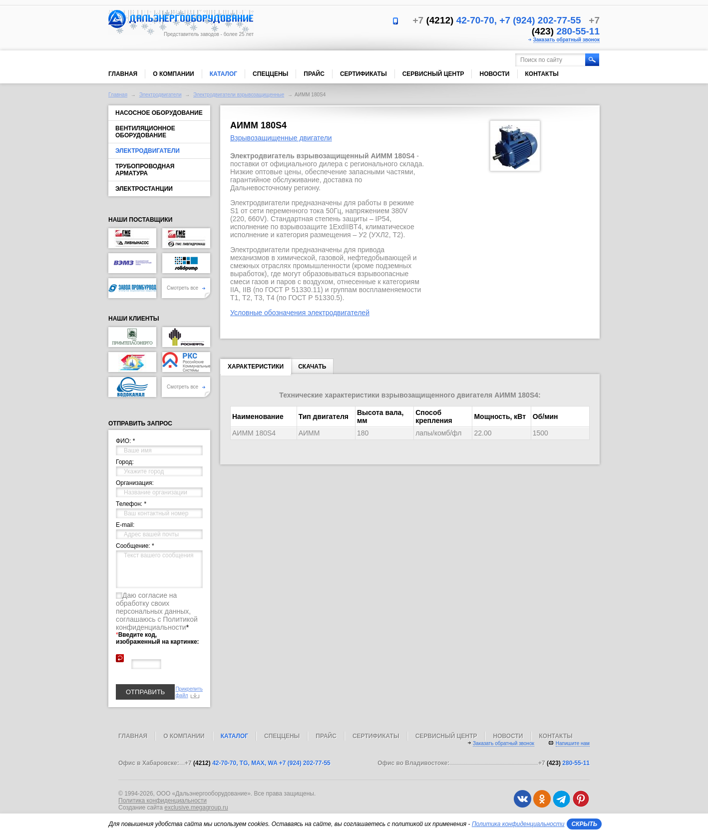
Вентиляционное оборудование (145, 132)
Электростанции (144, 188)
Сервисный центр (433, 73)
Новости (494, 73)
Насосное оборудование (159, 112)
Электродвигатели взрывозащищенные (238, 94)
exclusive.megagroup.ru (196, 807)
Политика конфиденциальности (162, 800)
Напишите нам (573, 743)
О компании (173, 73)
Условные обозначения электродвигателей (299, 313)
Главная (122, 73)
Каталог (223, 73)
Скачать (312, 366)
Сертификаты (363, 73)
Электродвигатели (160, 94)
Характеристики (256, 368)
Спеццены (270, 73)
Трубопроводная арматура (144, 170)
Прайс (314, 73)
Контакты (542, 73)
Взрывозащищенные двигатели (281, 138)
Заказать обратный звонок (566, 39)
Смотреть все (186, 288)
